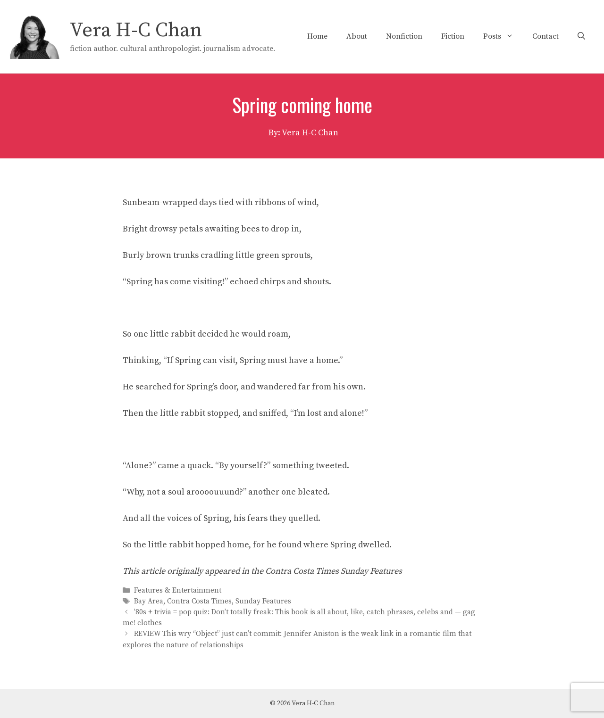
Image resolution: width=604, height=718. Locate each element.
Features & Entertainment (177, 590)
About (356, 36)
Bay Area (148, 601)
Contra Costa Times (199, 601)
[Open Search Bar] (581, 36)
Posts (503, 36)
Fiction (452, 36)
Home (317, 36)
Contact (545, 36)
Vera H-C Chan (136, 30)
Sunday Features (263, 601)
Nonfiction (404, 36)
